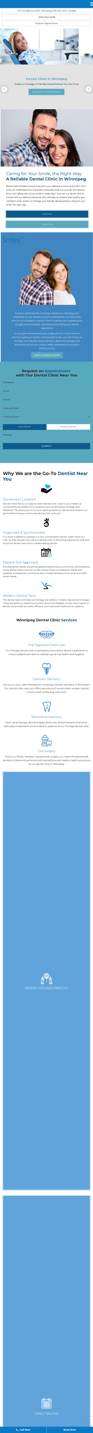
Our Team (29, 1418)
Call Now (23, 1430)
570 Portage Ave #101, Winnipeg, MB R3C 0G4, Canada (46, 10)
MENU (10, 4)
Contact (77, 1418)
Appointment (59, 1418)
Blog (43, 1418)
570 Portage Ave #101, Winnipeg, (51, 1378)
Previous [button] (4, 89)
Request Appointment (46, 23)
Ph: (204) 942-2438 (21, 1352)
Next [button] (89, 89)
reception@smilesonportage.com (29, 1366)
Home (14, 1418)
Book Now (70, 1429)
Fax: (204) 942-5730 (21, 1355)
